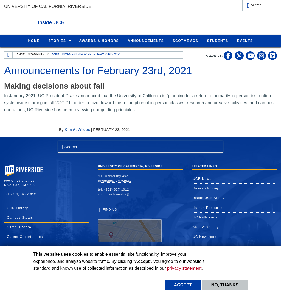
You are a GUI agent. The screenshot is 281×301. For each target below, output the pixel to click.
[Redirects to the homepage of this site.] (8, 54)
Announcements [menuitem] (146, 40)
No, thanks (225, 285)
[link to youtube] (250, 55)
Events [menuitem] (245, 40)
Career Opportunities (25, 236)
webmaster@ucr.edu (125, 193)
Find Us (130, 225)
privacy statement (184, 268)
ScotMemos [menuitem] (185, 40)
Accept (183, 285)
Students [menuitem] (217, 40)
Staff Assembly (206, 227)
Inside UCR (71, 21)
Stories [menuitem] (57, 40)
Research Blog (205, 188)
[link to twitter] (239, 55)
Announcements (30, 54)
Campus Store (19, 227)
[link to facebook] (228, 55)
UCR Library (17, 208)
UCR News (202, 178)
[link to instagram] (261, 55)
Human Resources (208, 207)
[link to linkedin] (272, 55)
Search (256, 5)
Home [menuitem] (34, 40)
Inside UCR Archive (210, 198)
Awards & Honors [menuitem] (99, 40)
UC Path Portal (206, 217)
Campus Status (20, 217)
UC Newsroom (205, 236)
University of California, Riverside (47, 6)
